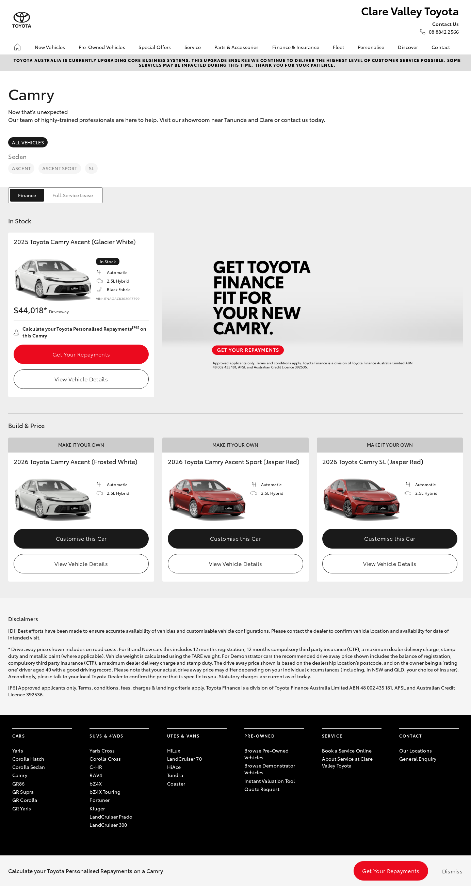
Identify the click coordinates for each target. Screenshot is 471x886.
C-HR (96, 766)
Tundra (175, 775)
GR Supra (23, 791)
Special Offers (155, 47)
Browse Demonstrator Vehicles (269, 769)
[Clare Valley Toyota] (21, 20)
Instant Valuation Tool (269, 780)
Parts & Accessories (236, 47)
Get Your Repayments (81, 354)
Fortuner (100, 799)
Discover (408, 47)
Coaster (176, 783)
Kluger (97, 808)
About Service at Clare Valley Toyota (347, 762)
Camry (19, 775)
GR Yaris (21, 808)
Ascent (21, 168)
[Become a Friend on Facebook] (403, 780)
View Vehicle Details (81, 379)
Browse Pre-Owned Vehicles (266, 754)
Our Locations (415, 750)
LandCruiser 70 (184, 758)
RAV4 (96, 775)
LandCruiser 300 (108, 824)
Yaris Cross (102, 750)
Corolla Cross (105, 758)
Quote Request (261, 789)
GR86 (18, 783)
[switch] (55, 195)
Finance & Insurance (295, 47)
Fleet (338, 47)
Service (192, 47)
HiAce (174, 766)
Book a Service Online (347, 750)
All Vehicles (28, 142)
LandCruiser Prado (111, 816)
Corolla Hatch (28, 758)
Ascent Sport (59, 168)
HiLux (173, 750)
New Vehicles (50, 47)
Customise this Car (81, 538)
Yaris (17, 750)
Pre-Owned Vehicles (102, 47)
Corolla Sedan (28, 766)
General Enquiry (417, 758)
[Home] (17, 46)
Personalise (371, 47)
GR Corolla (24, 799)
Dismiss (452, 871)
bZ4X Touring (105, 791)
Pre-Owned (259, 736)
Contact (441, 47)
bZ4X (96, 783)
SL (91, 168)
